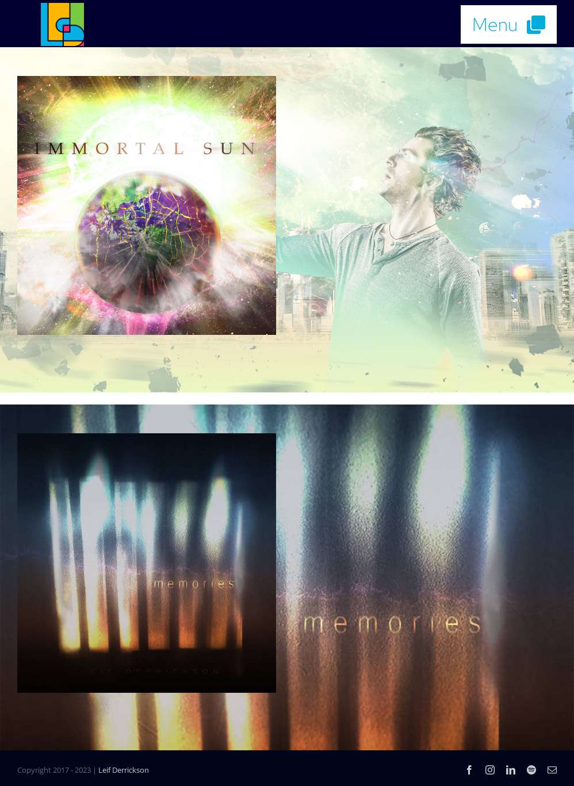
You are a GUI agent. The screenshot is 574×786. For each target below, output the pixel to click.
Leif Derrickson (123, 770)
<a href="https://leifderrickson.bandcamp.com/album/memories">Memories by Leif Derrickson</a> (427, 557)
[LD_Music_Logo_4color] (62, 7)
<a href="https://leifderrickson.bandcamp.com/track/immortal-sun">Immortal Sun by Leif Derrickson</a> (427, 199)
